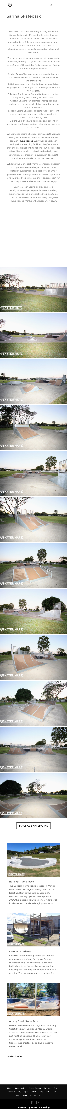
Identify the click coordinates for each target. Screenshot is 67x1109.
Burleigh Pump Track (21, 881)
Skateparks (20, 1088)
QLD (26, 1092)
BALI (25, 1095)
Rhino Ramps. (25, 141)
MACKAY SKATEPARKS (33, 825)
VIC (19, 1092)
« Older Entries (14, 1056)
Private (47, 1088)
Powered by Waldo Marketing (34, 1107)
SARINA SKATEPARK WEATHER (33, 257)
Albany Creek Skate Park (23, 1021)
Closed (11, 1092)
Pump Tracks (35, 1088)
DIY (55, 1088)
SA (48, 1092)
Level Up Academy (20, 951)
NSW (34, 1092)
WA (17, 1095)
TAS (41, 1092)
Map (9, 1088)
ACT (54, 1092)
